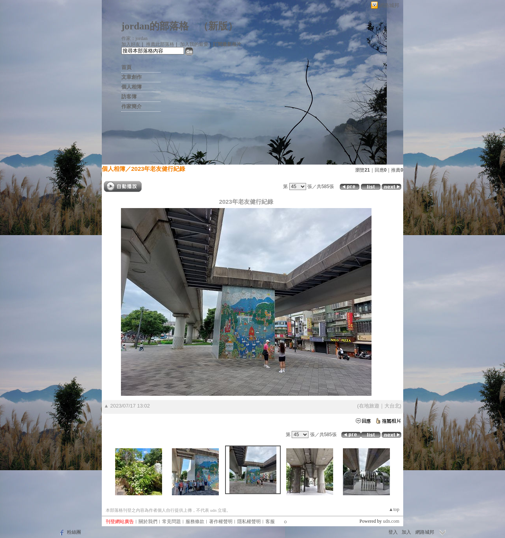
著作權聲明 (221, 521)
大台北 (392, 406)
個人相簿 (131, 87)
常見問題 (171, 521)
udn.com (391, 521)
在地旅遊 (369, 406)
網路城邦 (389, 5)
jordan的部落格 (155, 26)
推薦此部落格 (160, 44)
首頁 (126, 67)
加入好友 (130, 44)
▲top (394, 509)
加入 (406, 532)
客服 (270, 521)
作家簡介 (131, 106)
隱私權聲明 (249, 521)
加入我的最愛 (194, 44)
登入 (393, 532)
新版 (218, 26)
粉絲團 (74, 532)
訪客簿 (129, 97)
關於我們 (148, 521)
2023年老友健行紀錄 (158, 168)
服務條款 (195, 521)
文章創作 (131, 77)
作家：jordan (134, 38)
